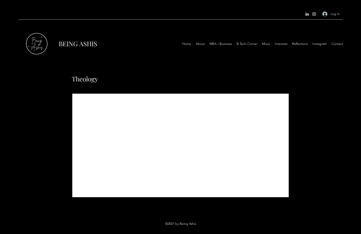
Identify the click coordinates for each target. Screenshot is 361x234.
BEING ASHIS (78, 43)
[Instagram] (314, 14)
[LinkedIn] (307, 14)
